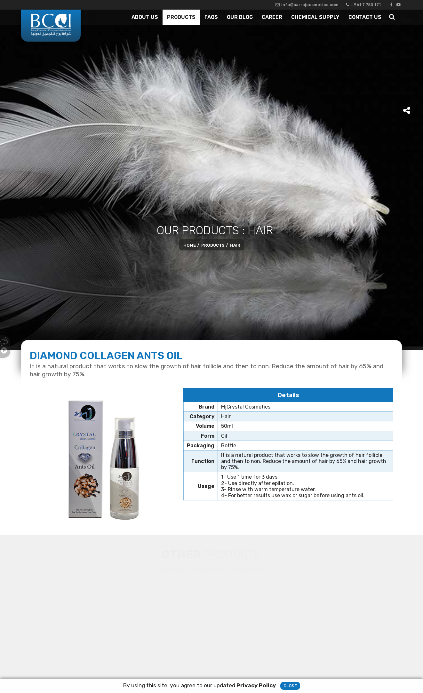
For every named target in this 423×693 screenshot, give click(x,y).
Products (181, 17)
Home (189, 245)
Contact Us (364, 17)
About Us (145, 17)
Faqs (211, 17)
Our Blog (240, 17)
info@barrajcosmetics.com (307, 4)
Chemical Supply (315, 17)
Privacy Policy (256, 685)
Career (272, 17)
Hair (235, 245)
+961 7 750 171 (363, 4)
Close (290, 685)
